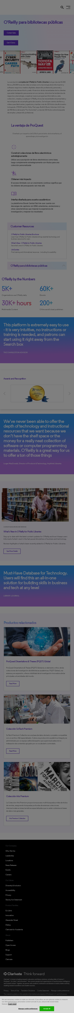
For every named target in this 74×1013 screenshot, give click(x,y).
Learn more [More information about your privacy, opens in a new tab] (12, 1004)
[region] (37, 1004)
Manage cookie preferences (28, 1009)
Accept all (46, 1009)
